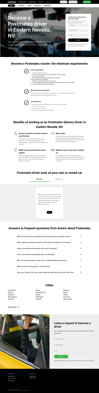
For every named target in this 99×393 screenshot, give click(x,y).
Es (80, 1)
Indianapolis (39, 296)
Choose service (72, 1)
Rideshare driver (22, 1)
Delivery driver (32, 1)
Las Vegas (66, 296)
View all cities (12, 307)
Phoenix (10, 292)
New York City (67, 299)
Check (49, 212)
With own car (38, 5)
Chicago (38, 294)
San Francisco (12, 296)
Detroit (65, 294)
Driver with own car (12, 378)
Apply (29, 5)
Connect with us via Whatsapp (33, 377)
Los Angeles (12, 290)
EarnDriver (12, 2)
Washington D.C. (41, 292)
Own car (39, 179)
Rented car (59, 179)
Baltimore (66, 290)
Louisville (38, 299)
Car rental (40, 1)
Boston (65, 292)
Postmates (21, 5)
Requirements (47, 5)
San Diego (11, 294)
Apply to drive (87, 1)
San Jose (11, 299)
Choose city (63, 1)
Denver (38, 290)
